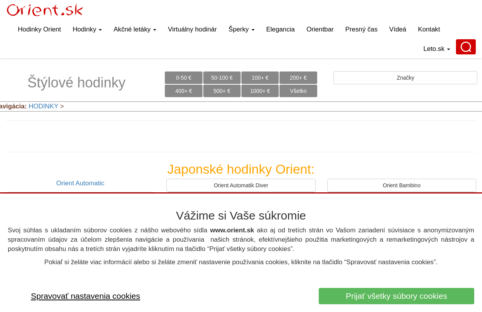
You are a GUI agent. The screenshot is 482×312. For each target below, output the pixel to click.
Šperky (242, 29)
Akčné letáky (135, 29)
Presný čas (361, 29)
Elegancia (280, 29)
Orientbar (320, 29)
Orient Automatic (80, 183)
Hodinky (87, 29)
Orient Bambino (402, 185)
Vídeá (397, 29)
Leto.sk (436, 48)
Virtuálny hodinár (192, 29)
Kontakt (429, 29)
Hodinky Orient (39, 29)
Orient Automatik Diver (241, 185)
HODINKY (43, 106)
